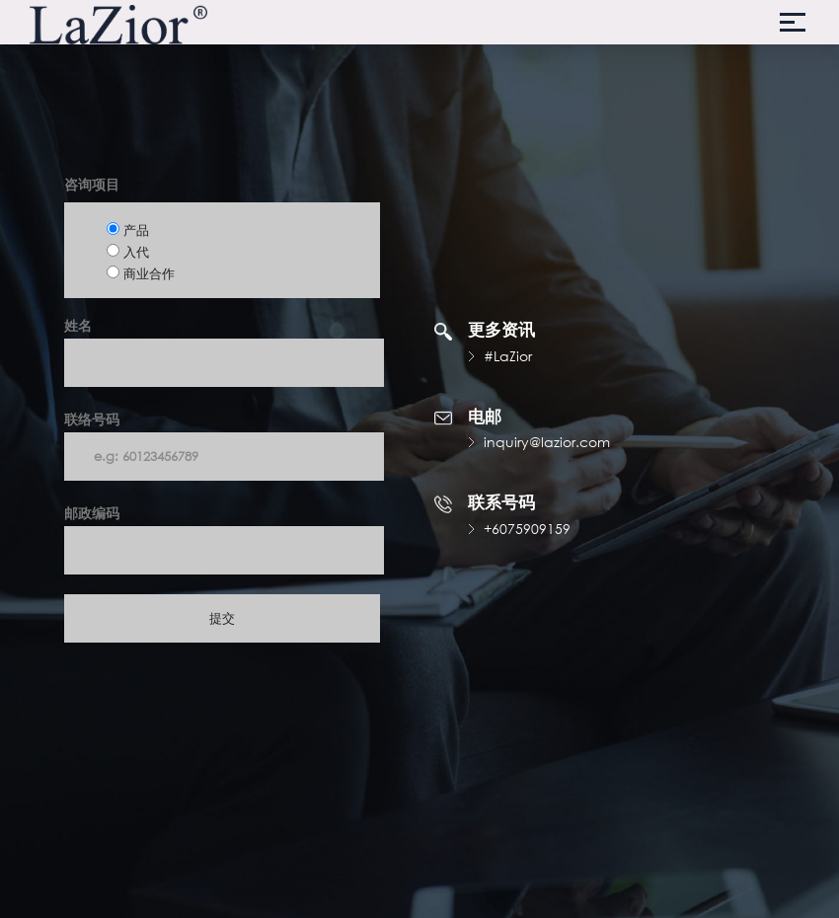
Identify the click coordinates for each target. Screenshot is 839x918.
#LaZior (508, 355)
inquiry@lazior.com (547, 441)
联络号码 (224, 445)
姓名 (224, 351)
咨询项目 (91, 184)
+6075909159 (527, 528)
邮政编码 (224, 538)
